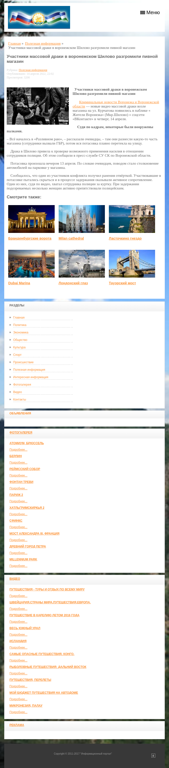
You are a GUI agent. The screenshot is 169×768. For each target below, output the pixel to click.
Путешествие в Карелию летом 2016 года (44, 615)
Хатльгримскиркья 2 (26, 508)
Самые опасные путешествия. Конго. (41, 654)
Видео (17, 392)
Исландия (18, 641)
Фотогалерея (22, 384)
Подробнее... (18, 449)
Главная (19, 317)
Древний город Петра (27, 546)
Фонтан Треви (21, 482)
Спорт (17, 355)
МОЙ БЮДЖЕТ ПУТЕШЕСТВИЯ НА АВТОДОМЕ (43, 693)
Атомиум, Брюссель (26, 443)
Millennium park (23, 559)
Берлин (15, 456)
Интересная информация (30, 377)
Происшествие (23, 362)
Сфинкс (15, 520)
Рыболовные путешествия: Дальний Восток (47, 667)
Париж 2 (16, 495)
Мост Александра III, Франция (34, 533)
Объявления (20, 413)
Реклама (16, 725)
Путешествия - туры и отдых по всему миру (47, 589)
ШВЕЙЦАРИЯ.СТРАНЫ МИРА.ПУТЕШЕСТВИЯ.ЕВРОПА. (50, 602)
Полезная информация (29, 369)
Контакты (19, 399)
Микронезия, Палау (25, 705)
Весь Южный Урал (24, 628)
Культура (19, 347)
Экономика (20, 332)
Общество (20, 340)
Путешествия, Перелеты (30, 680)
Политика (19, 325)
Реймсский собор (24, 469)
